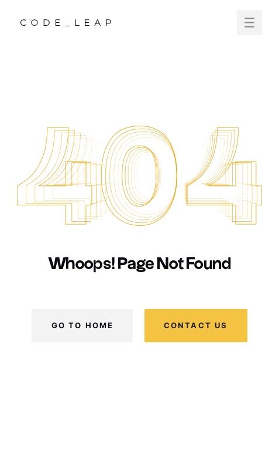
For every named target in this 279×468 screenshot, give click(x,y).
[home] (66, 22)
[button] (249, 22)
